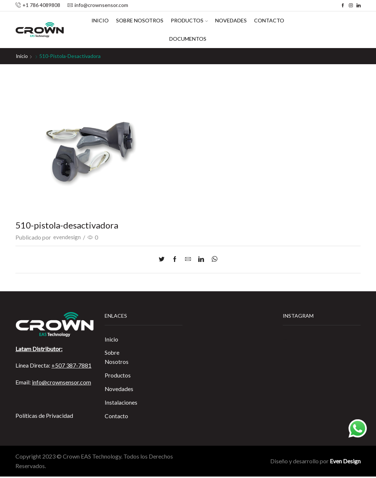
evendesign (67, 237)
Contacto (269, 20)
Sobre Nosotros (139, 20)
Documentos (187, 39)
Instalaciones (121, 403)
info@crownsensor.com (61, 381)
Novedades (231, 20)
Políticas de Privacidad (44, 415)
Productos (189, 20)
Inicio (100, 20)
